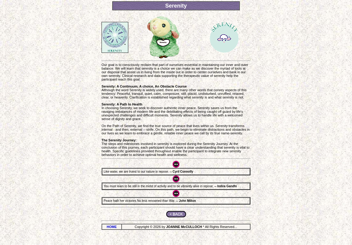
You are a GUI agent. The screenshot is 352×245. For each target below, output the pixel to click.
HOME (112, 227)
